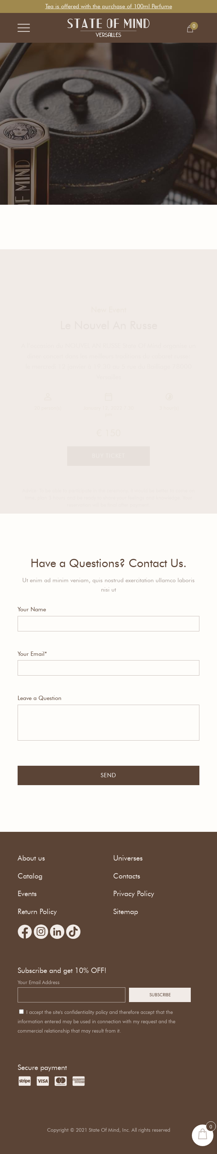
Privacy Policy (133, 893)
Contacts (126, 876)
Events (27, 893)
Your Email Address (39, 982)
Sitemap (125, 911)
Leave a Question (39, 698)
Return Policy (37, 911)
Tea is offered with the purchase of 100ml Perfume (108, 6)
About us (31, 858)
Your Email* (32, 653)
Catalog (30, 876)
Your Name (32, 609)
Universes (128, 858)
